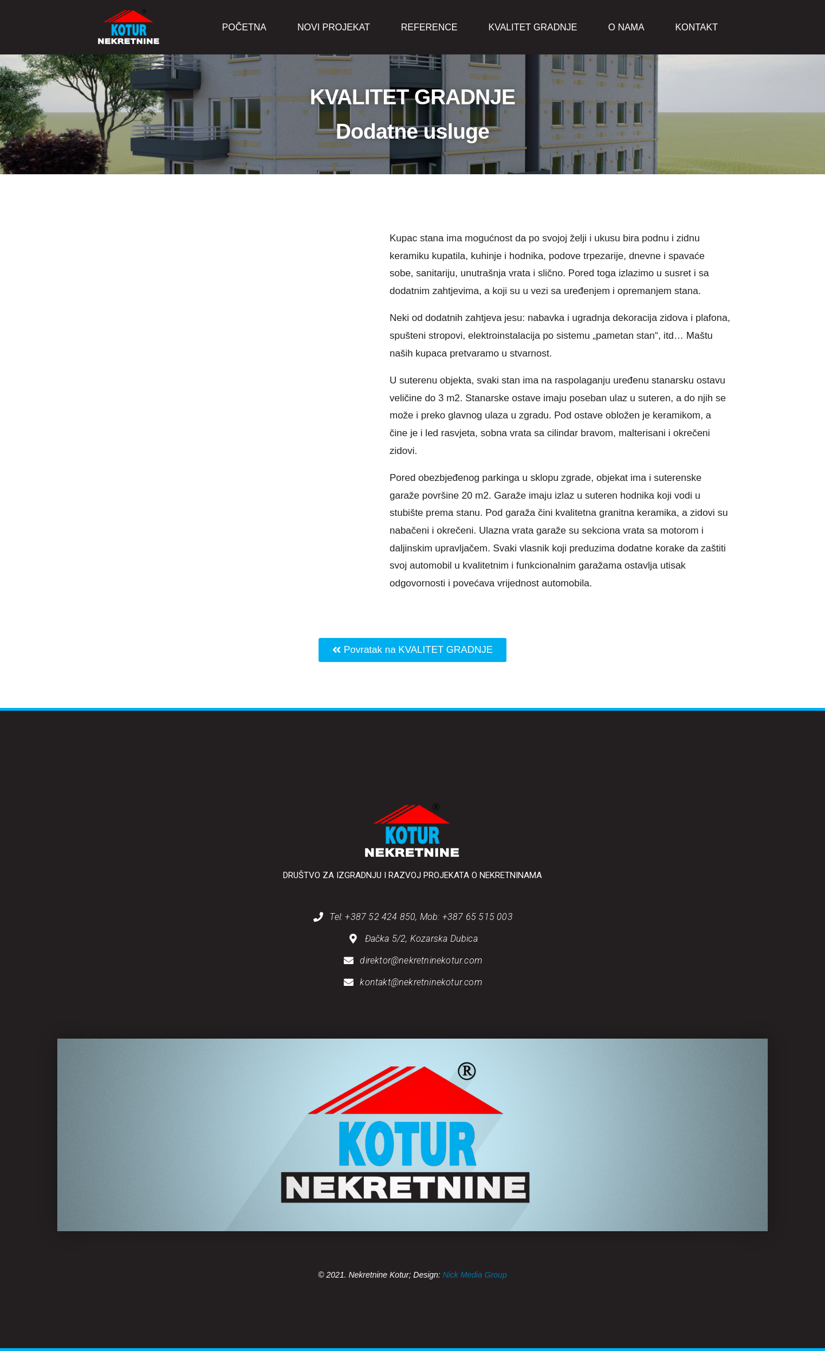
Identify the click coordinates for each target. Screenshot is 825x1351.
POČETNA (244, 27)
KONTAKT (696, 27)
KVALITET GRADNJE (532, 27)
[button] (412, 650)
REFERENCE (429, 27)
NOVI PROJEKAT (333, 27)
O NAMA (626, 27)
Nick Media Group (475, 1274)
